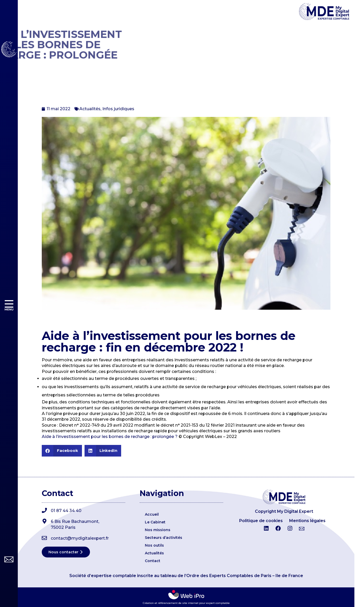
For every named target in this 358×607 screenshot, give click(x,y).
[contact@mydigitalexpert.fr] (44, 538)
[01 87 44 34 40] (44, 510)
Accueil (152, 514)
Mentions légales (307, 520)
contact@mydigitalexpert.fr (80, 538)
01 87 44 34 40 (66, 510)
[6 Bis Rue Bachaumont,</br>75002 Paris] (44, 521)
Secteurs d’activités (163, 537)
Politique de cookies (261, 520)
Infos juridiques (118, 108)
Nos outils (154, 545)
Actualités (90, 108)
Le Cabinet (155, 522)
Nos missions (157, 530)
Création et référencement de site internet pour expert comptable (186, 603)
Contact (152, 560)
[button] (62, 451)
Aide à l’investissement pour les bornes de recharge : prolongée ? (110, 436)
